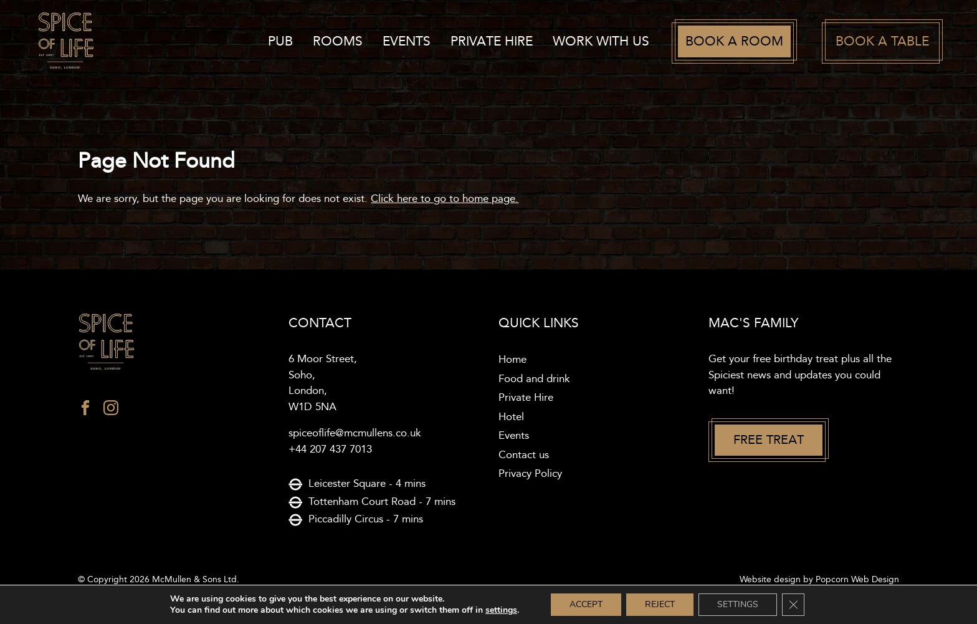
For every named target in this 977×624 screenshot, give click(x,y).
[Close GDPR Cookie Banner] (793, 604)
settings (501, 610)
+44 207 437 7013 (330, 449)
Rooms (338, 41)
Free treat (768, 440)
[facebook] (85, 411)
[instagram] (110, 411)
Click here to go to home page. (444, 199)
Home (512, 360)
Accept (586, 604)
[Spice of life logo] (173, 343)
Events (407, 41)
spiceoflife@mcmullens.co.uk (354, 433)
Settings (737, 604)
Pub (280, 41)
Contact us (523, 455)
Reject (660, 604)
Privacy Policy (530, 474)
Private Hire (491, 41)
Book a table (882, 41)
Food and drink (534, 379)
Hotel (511, 417)
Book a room (734, 41)
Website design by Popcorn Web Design (819, 580)
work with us (601, 41)
